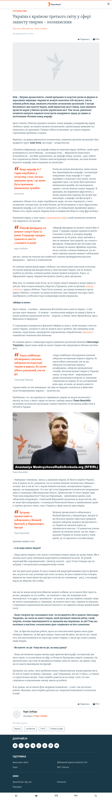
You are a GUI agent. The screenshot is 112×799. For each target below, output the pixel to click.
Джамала (87, 332)
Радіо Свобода (40, 29)
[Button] (84, 39)
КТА (56, 796)
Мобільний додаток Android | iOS (72, 762)
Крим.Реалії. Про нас (22, 782)
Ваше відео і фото (20, 762)
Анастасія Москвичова (23, 29)
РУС (76, 796)
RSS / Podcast (63, 767)
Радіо (15, 767)
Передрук (17, 787)
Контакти (61, 782)
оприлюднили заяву (56, 218)
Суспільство (20, 11)
